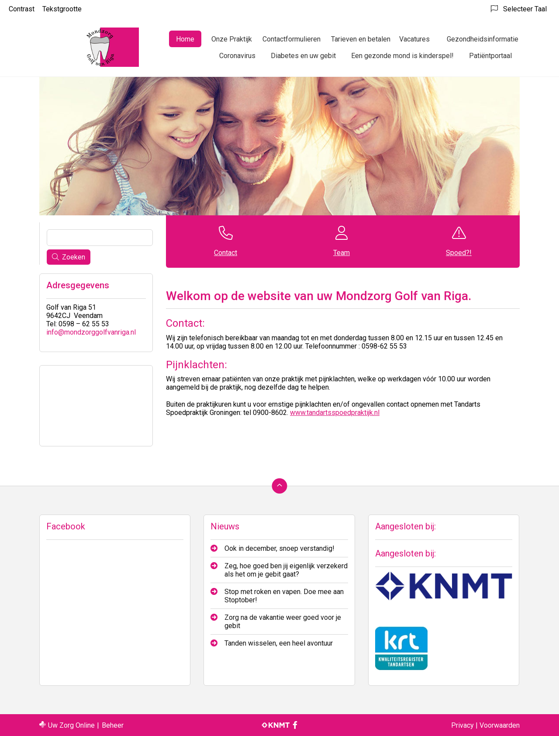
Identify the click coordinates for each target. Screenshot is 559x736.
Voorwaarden (500, 725)
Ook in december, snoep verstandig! (279, 548)
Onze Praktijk (231, 39)
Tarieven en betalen (360, 39)
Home (185, 39)
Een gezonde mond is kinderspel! (402, 56)
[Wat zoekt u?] (100, 237)
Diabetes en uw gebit (303, 56)
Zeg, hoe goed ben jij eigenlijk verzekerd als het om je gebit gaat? (286, 570)
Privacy (462, 725)
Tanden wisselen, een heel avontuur (278, 643)
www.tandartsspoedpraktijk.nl (335, 412)
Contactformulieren (291, 39)
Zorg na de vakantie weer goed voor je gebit (282, 621)
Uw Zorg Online (71, 725)
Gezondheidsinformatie (482, 39)
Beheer (113, 725)
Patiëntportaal (490, 56)
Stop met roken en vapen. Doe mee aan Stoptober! (284, 595)
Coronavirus (237, 56)
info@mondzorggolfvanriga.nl (91, 332)
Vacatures (414, 39)
